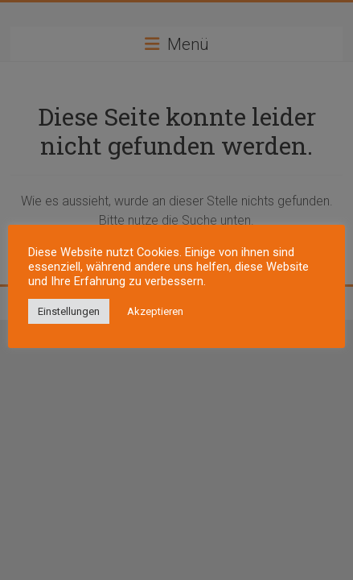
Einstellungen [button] (69, 311)
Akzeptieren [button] (155, 311)
